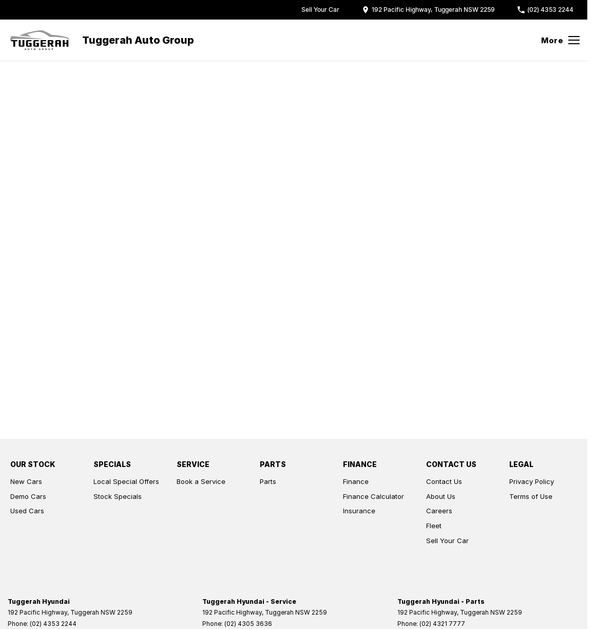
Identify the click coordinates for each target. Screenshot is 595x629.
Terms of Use (530, 496)
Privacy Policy (531, 481)
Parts (268, 481)
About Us (440, 496)
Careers (439, 511)
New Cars (26, 481)
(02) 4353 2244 (53, 623)
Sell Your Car (447, 540)
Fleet (434, 526)
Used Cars (27, 511)
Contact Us (444, 481)
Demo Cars (28, 496)
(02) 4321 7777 (442, 623)
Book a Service (201, 481)
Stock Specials (117, 496)
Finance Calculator (373, 496)
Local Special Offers (126, 481)
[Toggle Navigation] (560, 40)
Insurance (359, 511)
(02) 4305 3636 (248, 623)
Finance (356, 481)
